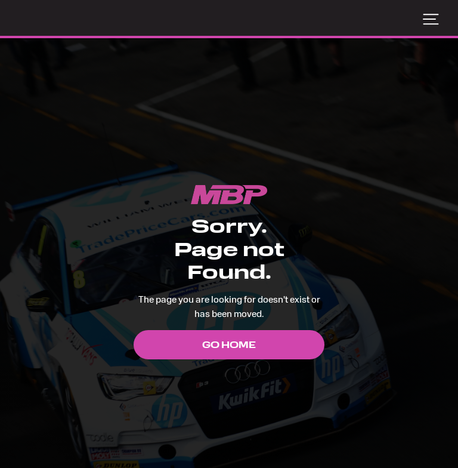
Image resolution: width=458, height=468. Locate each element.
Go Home (229, 344)
